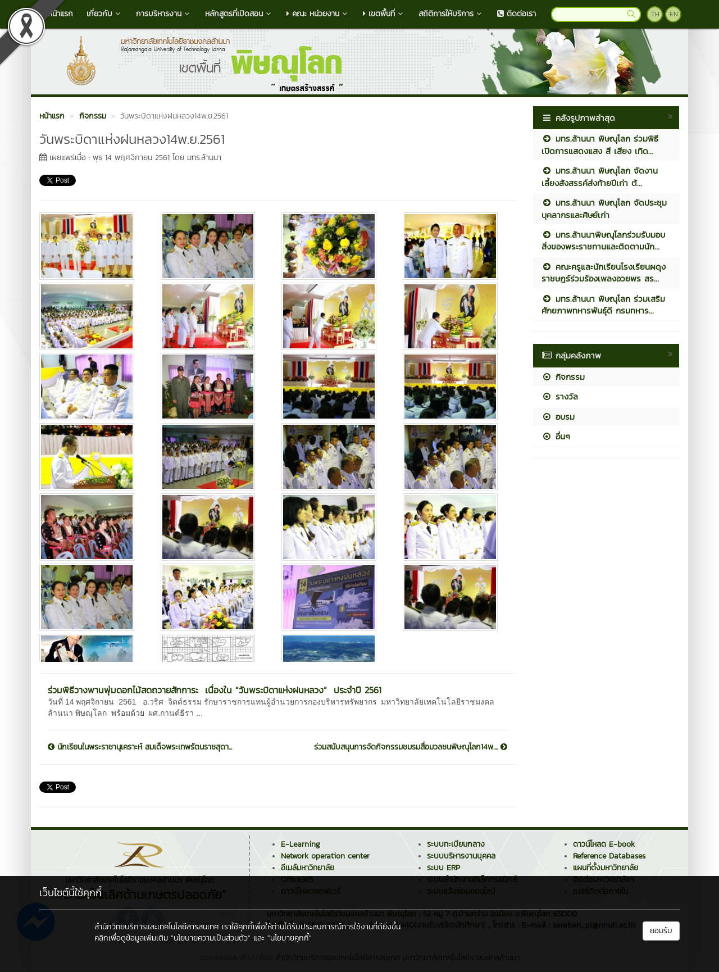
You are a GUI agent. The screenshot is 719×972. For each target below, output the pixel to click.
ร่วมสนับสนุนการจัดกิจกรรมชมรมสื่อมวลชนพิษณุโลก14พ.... (410, 747)
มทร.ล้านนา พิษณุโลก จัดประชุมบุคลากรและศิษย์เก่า (604, 208)
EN (674, 14)
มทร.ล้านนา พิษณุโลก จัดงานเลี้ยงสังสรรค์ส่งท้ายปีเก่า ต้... (599, 176)
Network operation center (325, 856)
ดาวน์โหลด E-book (604, 844)
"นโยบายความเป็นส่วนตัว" (211, 938)
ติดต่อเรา (516, 14)
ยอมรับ (661, 931)
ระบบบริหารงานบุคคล (461, 856)
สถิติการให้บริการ (451, 14)
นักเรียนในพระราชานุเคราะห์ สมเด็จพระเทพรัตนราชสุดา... (140, 747)
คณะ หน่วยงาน (317, 14)
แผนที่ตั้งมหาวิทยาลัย (605, 868)
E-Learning (300, 844)
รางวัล (559, 396)
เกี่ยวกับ (104, 14)
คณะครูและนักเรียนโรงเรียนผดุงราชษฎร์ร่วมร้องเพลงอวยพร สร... (603, 272)
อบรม (558, 416)
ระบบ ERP (443, 868)
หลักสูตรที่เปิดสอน (239, 14)
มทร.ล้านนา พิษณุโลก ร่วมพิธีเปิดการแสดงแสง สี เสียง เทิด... (599, 144)
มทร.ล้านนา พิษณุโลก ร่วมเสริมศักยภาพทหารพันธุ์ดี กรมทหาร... (603, 304)
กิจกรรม (563, 376)
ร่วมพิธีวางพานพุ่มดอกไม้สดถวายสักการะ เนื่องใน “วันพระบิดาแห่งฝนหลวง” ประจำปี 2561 (214, 690)
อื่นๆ (555, 436)
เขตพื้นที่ (384, 14)
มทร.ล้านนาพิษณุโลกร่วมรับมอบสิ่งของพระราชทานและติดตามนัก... (603, 240)
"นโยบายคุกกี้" (289, 938)
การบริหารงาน (164, 14)
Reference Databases (609, 856)
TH (655, 14)
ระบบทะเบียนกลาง (456, 844)
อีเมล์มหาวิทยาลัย (307, 868)
